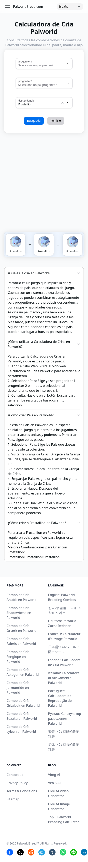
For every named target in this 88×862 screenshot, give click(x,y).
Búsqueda (34, 121)
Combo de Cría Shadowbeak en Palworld (19, 613)
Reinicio (55, 121)
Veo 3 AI (54, 783)
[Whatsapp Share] (63, 852)
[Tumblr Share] (52, 852)
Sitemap (13, 799)
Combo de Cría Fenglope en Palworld (18, 657)
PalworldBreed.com (28, 6)
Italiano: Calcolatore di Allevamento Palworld (63, 678)
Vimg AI (54, 774)
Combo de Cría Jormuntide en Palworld (18, 687)
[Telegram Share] (41, 852)
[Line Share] (73, 852)
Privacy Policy (17, 783)
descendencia (26, 100)
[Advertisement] (44, 178)
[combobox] (38, 65)
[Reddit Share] (31, 852)
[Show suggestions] (68, 63)
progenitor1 (25, 61)
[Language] (70, 6)
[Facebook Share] (10, 852)
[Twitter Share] (20, 852)
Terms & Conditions (22, 791)
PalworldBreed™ (28, 843)
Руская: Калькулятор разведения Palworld (64, 718)
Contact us (15, 774)
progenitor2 (25, 81)
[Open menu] (7, 6)
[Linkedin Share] (84, 852)
